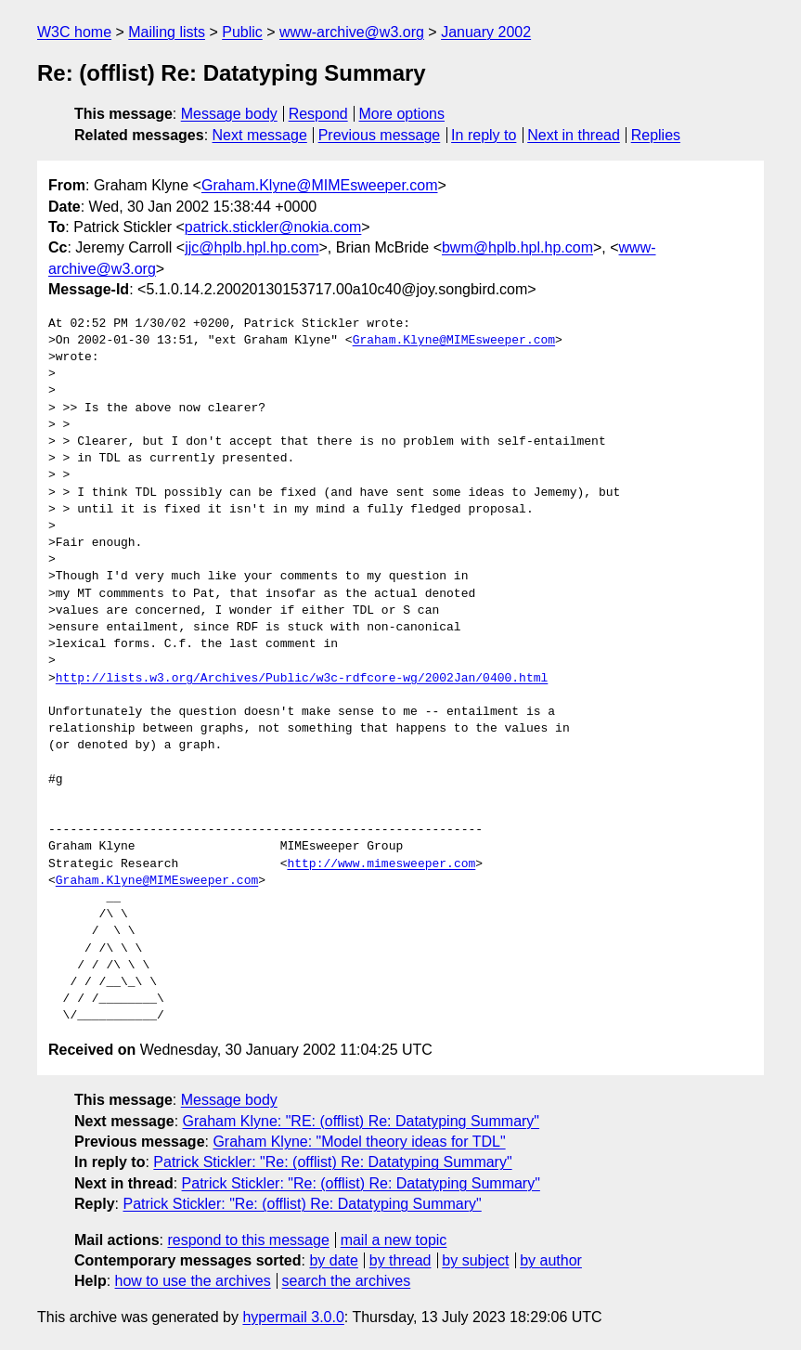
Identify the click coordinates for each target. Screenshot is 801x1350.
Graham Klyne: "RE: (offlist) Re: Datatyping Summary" (361, 1121)
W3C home (74, 32)
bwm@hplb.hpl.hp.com (517, 247)
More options (402, 114)
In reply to (483, 135)
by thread (400, 1260)
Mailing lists (166, 32)
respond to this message (248, 1240)
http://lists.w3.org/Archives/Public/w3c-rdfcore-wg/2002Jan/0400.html (302, 678)
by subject (475, 1260)
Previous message (379, 135)
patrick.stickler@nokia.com (273, 227)
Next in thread (573, 135)
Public (242, 32)
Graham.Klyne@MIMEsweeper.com (319, 185)
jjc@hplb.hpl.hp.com (251, 247)
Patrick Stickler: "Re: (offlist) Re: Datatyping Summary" (332, 1162)
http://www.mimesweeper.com (381, 864)
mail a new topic (394, 1240)
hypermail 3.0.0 (292, 1317)
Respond (318, 114)
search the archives (346, 1281)
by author (551, 1260)
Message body (229, 114)
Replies (655, 135)
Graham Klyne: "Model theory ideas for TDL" (359, 1141)
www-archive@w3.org (351, 32)
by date (333, 1260)
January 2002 (486, 32)
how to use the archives (193, 1281)
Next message (260, 135)
